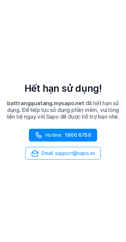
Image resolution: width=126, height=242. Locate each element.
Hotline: (63, 135)
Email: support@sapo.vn (63, 153)
